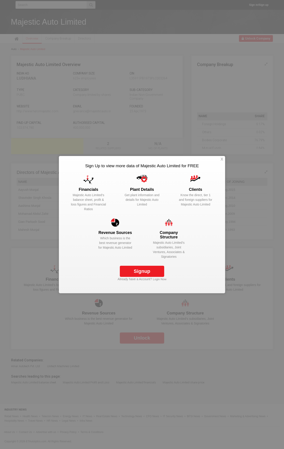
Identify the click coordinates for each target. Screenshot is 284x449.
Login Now (159, 279)
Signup (142, 271)
